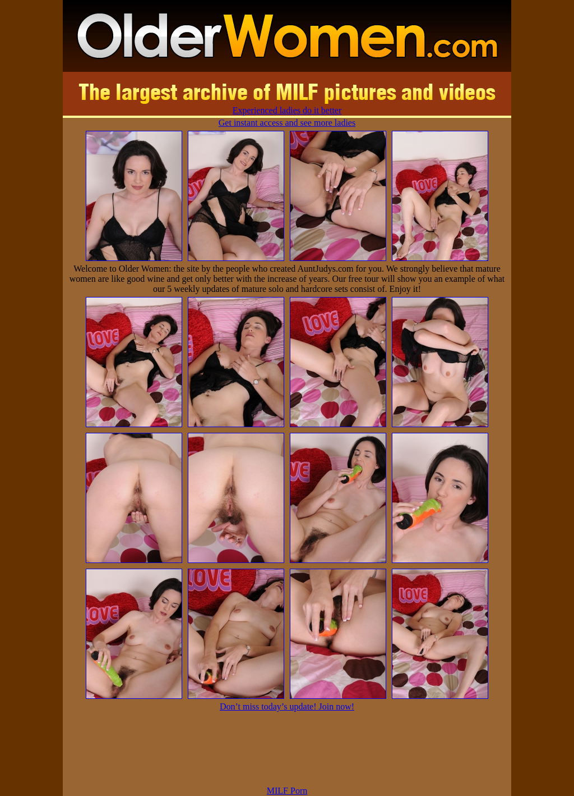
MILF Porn (287, 790)
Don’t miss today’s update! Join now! (287, 706)
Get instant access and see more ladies (287, 122)
